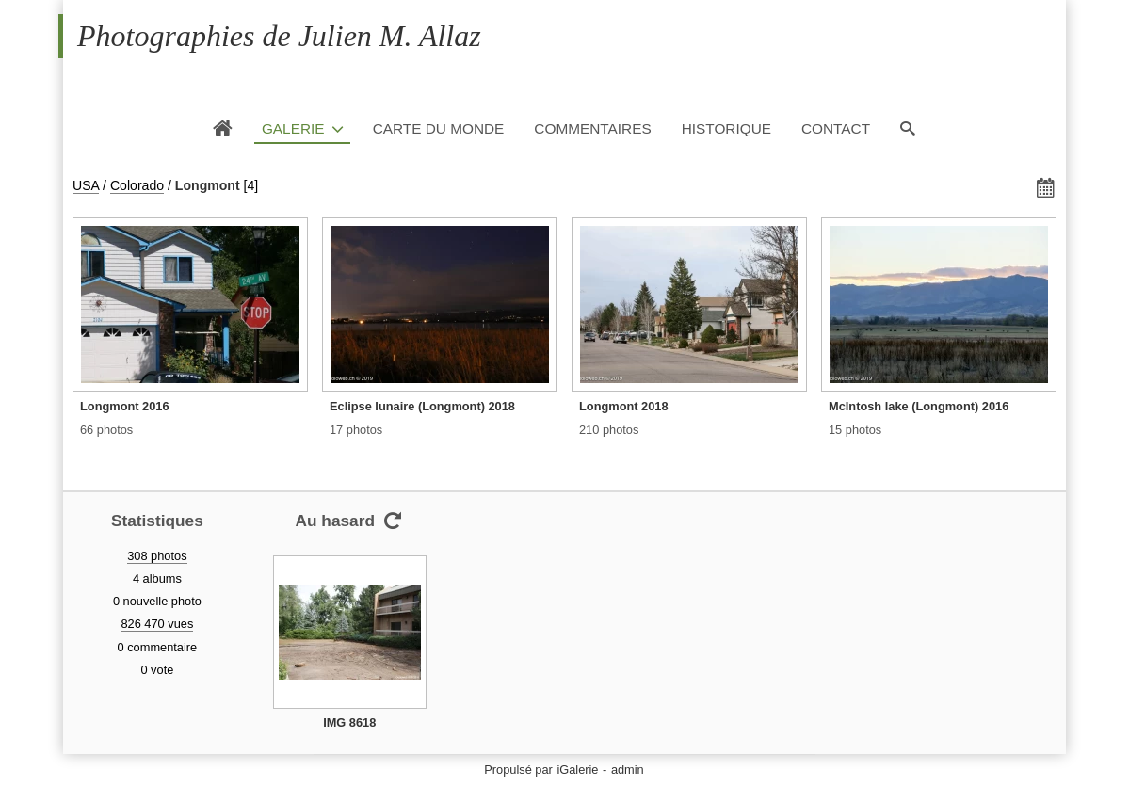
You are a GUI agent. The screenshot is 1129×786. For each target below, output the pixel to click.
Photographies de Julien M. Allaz (279, 36)
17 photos (356, 430)
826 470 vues (157, 624)
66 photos (106, 430)
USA (86, 185)
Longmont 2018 (624, 406)
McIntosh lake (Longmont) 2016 (918, 406)
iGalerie (577, 769)
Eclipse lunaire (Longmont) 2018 (422, 406)
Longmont (207, 185)
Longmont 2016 (124, 406)
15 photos (855, 430)
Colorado (137, 185)
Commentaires (592, 128)
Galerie (293, 128)
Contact (835, 128)
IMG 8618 (349, 722)
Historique (726, 128)
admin (627, 769)
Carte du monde (439, 128)
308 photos (156, 556)
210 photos (608, 430)
